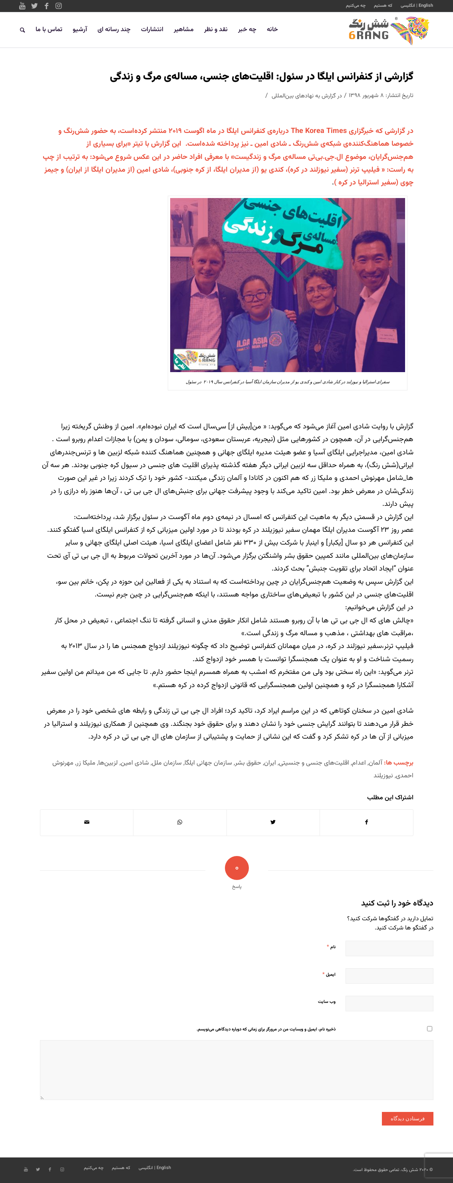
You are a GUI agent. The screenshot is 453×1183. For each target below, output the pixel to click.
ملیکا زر (85, 763)
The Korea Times (319, 131)
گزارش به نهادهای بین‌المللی (304, 96)
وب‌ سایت (327, 1002)
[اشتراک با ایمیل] (86, 822)
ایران (270, 763)
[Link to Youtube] (22, 6)
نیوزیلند (383, 776)
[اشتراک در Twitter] (273, 822)
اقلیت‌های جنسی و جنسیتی (314, 763)
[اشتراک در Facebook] (366, 822)
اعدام (359, 763)
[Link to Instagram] (58, 6)
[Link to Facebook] (46, 6)
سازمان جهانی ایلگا (208, 763)
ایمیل (329, 975)
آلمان (375, 763)
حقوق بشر (248, 763)
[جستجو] (22, 30)
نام (331, 947)
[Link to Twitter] (34, 6)
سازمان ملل (167, 763)
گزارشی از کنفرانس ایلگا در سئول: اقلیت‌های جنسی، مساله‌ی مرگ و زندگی (261, 77)
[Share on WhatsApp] (179, 822)
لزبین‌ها (108, 763)
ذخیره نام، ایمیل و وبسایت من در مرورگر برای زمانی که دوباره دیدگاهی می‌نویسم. (266, 1029)
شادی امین (135, 763)
